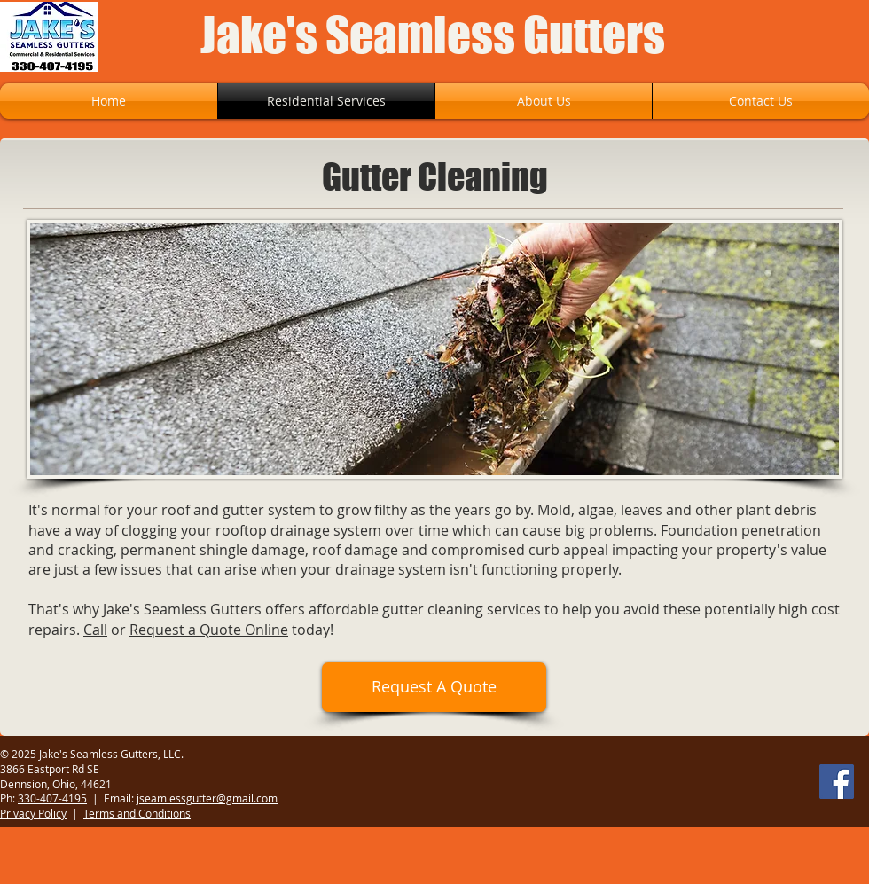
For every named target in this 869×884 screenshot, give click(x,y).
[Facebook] (836, 781)
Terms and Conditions (137, 813)
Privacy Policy (33, 813)
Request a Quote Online (208, 629)
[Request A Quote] (434, 687)
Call (95, 629)
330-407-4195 (52, 798)
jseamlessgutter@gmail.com (207, 798)
